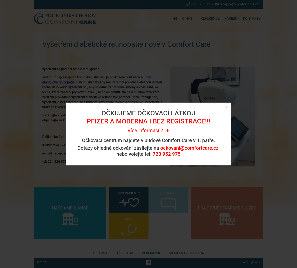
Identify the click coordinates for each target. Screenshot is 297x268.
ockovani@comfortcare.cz (189, 148)
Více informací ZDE (148, 130)
